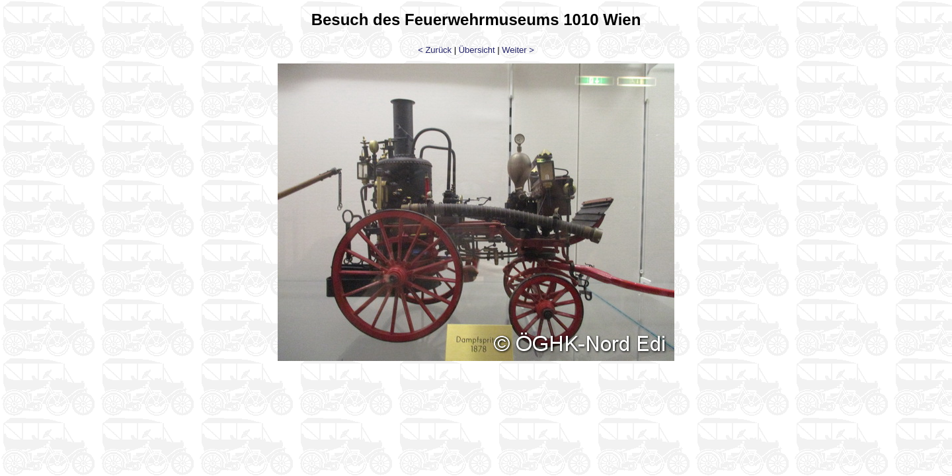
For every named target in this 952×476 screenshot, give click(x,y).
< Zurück (435, 50)
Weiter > (518, 50)
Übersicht (477, 50)
